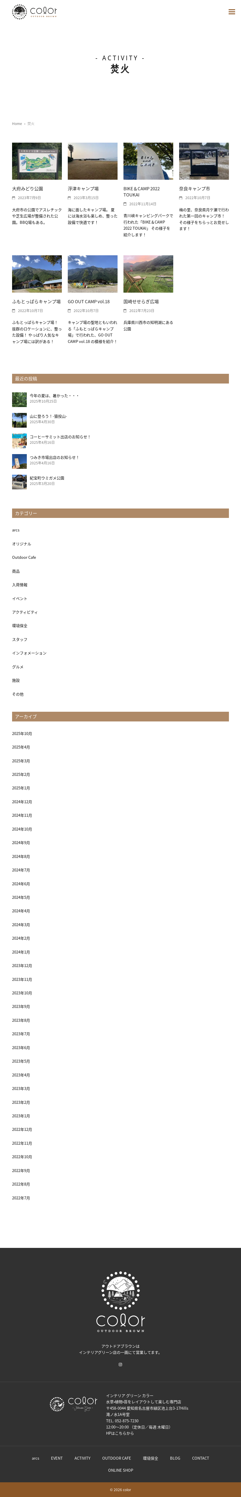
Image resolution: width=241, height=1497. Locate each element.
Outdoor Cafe (24, 557)
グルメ (18, 666)
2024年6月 (21, 883)
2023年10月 (22, 993)
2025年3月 (21, 760)
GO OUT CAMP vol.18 (89, 301)
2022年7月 (21, 1198)
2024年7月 (21, 870)
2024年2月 (21, 938)
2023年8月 (21, 1020)
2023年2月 (21, 1102)
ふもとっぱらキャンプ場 (36, 301)
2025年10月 (22, 733)
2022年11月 (22, 1143)
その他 (18, 694)
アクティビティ (25, 612)
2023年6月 (21, 1047)
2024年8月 (21, 856)
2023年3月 (21, 1088)
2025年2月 (21, 774)
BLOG (175, 1458)
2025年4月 (21, 747)
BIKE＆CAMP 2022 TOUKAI (141, 191)
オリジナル (21, 543)
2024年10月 (22, 829)
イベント (19, 598)
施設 (16, 680)
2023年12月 (22, 965)
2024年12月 (22, 801)
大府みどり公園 (27, 188)
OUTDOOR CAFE (116, 1458)
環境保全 (19, 625)
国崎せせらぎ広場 (141, 301)
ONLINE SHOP (120, 1470)
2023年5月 (21, 1061)
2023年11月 (22, 979)
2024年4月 (21, 910)
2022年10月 (22, 1156)
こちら (120, 1433)
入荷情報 (19, 584)
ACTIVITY (82, 1458)
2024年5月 (21, 897)
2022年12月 (22, 1129)
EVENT (57, 1458)
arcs (15, 530)
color (127, 1489)
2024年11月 (22, 815)
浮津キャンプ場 (83, 188)
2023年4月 (21, 1075)
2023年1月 (21, 1115)
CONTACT (200, 1458)
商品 (16, 571)
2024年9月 (21, 842)
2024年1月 (21, 952)
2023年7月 (21, 1033)
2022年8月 (21, 1184)
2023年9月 (21, 1006)
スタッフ (19, 639)
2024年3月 (21, 924)
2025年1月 (21, 788)
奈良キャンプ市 (194, 188)
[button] (232, 11)
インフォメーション (29, 653)
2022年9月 (21, 1170)
